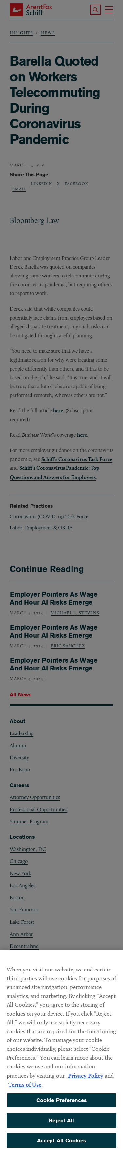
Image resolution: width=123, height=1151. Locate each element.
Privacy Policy (85, 1079)
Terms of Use (24, 1088)
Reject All (61, 1124)
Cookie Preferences (61, 1104)
